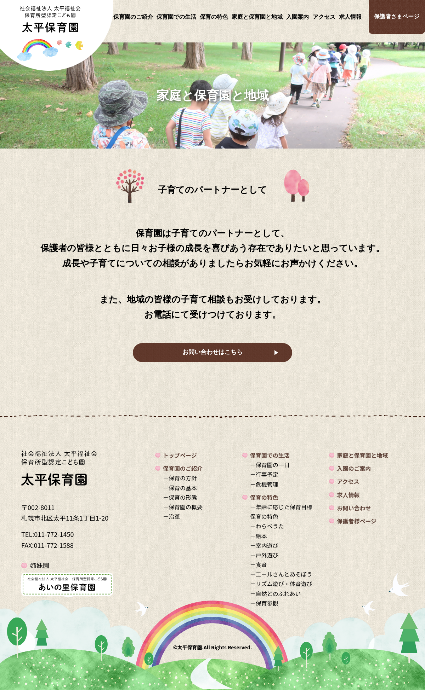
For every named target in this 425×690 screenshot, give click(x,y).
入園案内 (297, 17)
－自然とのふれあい (275, 593)
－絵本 (258, 536)
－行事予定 (264, 474)
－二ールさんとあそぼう (281, 574)
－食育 (258, 564)
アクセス (324, 17)
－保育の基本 (180, 487)
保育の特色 (214, 17)
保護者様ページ (356, 521)
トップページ (180, 455)
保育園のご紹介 (133, 17)
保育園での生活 (176, 17)
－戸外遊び (264, 555)
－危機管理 (264, 484)
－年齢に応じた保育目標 (281, 507)
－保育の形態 (180, 497)
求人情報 (350, 17)
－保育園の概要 (183, 507)
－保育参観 (264, 603)
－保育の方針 (180, 478)
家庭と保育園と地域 (257, 17)
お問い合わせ (354, 508)
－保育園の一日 (270, 464)
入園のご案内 (354, 468)
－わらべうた (267, 526)
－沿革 (171, 516)
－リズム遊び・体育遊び (281, 583)
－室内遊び (264, 545)
